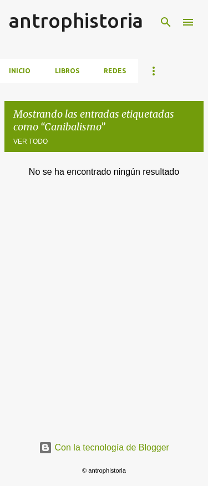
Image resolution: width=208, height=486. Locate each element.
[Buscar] (166, 22)
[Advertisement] (104, 319)
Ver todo (30, 141)
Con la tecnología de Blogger (104, 447)
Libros (67, 70)
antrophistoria (76, 20)
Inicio (20, 70)
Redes (115, 70)
